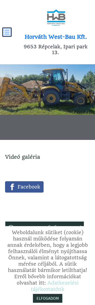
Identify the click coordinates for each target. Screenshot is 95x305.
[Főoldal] (56, 18)
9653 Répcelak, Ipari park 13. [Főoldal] (56, 44)
